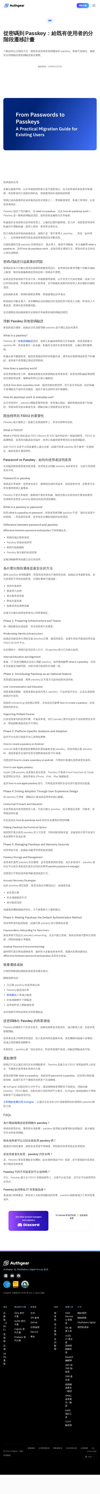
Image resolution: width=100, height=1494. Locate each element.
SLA (93, 1448)
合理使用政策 (44, 1448)
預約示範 (83, 5)
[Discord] (12, 1275)
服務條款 (31, 1448)
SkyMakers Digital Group (30, 1269)
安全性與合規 (71, 1448)
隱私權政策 (57, 1448)
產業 (50, 21)
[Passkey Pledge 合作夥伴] (25, 1284)
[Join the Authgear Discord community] (28, 1221)
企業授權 (84, 1448)
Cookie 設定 (92, 1451)
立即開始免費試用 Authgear (18, 1101)
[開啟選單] (94, 5)
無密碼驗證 (27, 341)
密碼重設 (12, 995)
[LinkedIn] (5, 1275)
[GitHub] (18, 1275)
